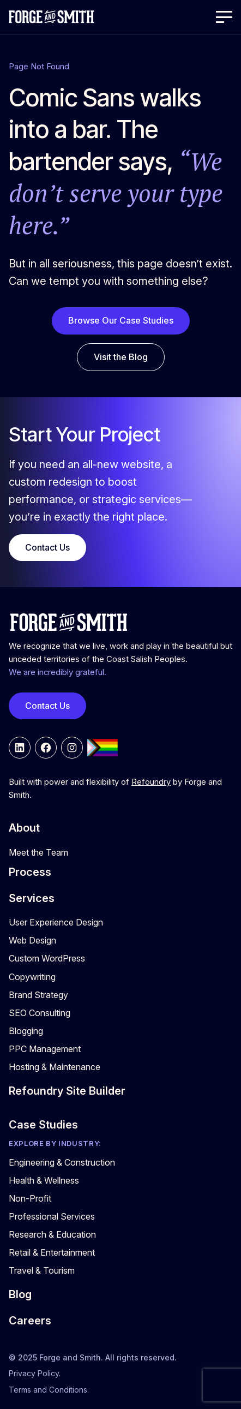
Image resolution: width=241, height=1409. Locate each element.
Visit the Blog (121, 356)
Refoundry (151, 782)
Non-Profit (30, 1198)
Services (32, 898)
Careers (30, 1320)
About (24, 827)
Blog (20, 1294)
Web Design (32, 940)
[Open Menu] (224, 17)
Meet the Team (38, 852)
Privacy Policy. (35, 1373)
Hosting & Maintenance (54, 1066)
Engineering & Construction (62, 1162)
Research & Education (52, 1234)
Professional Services (52, 1216)
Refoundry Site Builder (67, 1090)
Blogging (26, 1030)
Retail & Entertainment (52, 1252)
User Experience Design (56, 922)
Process (30, 872)
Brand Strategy (38, 994)
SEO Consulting (39, 1012)
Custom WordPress (47, 958)
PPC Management (45, 1048)
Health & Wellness (44, 1180)
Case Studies (43, 1124)
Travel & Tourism (42, 1270)
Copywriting (32, 976)
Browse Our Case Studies (120, 320)
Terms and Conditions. (49, 1389)
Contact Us (47, 547)
